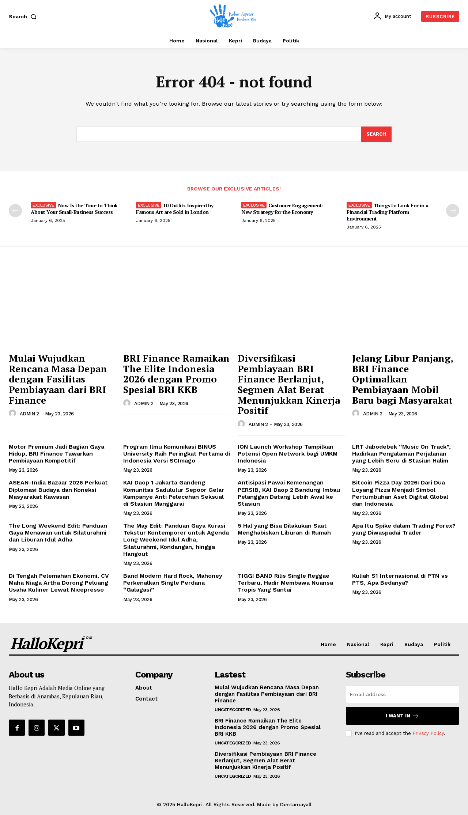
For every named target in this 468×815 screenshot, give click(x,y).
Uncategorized (233, 709)
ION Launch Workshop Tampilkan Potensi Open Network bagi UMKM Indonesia (287, 453)
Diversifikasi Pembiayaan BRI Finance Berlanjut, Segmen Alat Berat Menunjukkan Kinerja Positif (289, 384)
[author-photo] (13, 414)
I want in (402, 715)
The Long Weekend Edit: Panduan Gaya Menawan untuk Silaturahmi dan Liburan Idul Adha (58, 532)
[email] (402, 694)
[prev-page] (15, 210)
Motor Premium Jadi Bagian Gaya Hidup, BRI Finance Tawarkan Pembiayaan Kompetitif (56, 453)
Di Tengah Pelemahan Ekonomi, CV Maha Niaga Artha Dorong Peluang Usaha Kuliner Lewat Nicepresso (59, 582)
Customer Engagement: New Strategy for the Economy (282, 208)
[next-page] (452, 210)
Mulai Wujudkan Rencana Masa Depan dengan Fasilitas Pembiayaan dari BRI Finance (58, 379)
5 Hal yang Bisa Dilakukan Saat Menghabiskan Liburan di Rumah (284, 529)
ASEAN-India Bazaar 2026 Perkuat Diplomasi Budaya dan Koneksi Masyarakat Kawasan (58, 489)
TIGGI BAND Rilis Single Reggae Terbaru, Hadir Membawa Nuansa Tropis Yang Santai (285, 582)
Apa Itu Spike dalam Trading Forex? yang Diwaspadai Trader (404, 529)
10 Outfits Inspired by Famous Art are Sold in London (175, 208)
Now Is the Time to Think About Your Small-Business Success (74, 208)
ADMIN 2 (29, 413)
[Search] (376, 134)
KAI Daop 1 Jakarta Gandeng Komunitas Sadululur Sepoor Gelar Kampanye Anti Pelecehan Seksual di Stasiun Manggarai (173, 493)
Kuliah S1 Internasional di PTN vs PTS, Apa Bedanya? (400, 579)
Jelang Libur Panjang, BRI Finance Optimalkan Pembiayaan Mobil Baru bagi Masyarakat (402, 379)
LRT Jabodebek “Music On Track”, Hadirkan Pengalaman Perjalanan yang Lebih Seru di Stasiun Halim (401, 453)
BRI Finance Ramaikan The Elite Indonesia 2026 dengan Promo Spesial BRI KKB (176, 374)
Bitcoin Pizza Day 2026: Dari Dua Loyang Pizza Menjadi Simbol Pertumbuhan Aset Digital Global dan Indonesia (400, 493)
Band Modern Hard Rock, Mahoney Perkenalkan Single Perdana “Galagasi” (172, 582)
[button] (24, 16)
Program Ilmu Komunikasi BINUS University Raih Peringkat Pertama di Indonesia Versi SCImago (176, 453)
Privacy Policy (428, 733)
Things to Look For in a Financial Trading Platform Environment (387, 212)
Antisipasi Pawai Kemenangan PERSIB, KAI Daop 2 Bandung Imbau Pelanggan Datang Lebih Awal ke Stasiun (289, 493)
